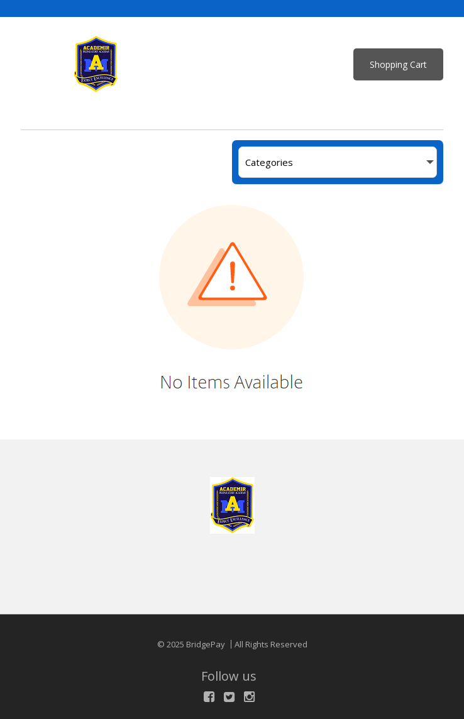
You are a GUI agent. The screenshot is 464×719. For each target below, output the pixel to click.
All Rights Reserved (271, 644)
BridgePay (205, 644)
